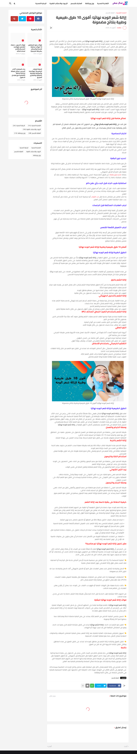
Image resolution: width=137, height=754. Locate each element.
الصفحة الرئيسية (121, 13)
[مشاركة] (51, 28)
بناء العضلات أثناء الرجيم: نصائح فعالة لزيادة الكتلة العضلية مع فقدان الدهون (18, 73)
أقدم (50, 746)
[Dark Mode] (15, 3)
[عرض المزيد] (83, 686)
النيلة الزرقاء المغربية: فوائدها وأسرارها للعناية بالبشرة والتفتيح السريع (35, 73)
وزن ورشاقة (89, 3)
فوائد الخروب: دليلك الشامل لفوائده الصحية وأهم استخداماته (18, 48)
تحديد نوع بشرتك (115, 174)
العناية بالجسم (76, 3)
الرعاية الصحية (40, 3)
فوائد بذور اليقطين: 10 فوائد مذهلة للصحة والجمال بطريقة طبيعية (35, 48)
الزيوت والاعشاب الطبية (59, 3)
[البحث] (10, 3)
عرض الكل (52, 696)
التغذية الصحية (103, 3)
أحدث (125, 746)
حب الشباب (95, 196)
